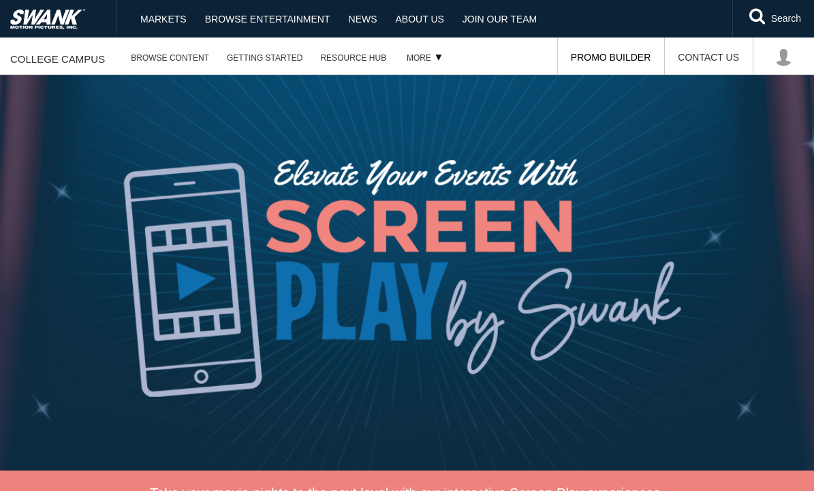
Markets (163, 19)
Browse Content (170, 58)
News (363, 19)
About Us (420, 19)
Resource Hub (353, 58)
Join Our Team (500, 19)
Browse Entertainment (267, 19)
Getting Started (265, 58)
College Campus (57, 59)
